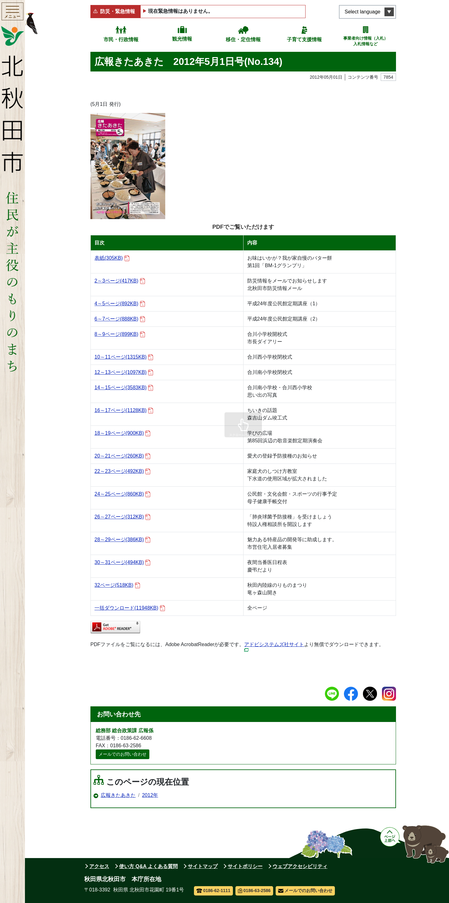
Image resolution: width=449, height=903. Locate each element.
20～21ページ (122, 456)
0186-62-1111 (213, 890)
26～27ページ (122, 517)
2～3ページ (119, 281)
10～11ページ (123, 357)
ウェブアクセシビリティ (300, 866)
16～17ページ (123, 411)
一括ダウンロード (129, 608)
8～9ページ (119, 334)
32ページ (117, 585)
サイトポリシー (245, 866)
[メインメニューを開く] (12, 12)
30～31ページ (122, 563)
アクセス (99, 866)
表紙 (111, 258)
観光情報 (182, 39)
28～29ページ (122, 540)
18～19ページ (122, 433)
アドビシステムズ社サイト (274, 647)
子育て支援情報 (304, 39)
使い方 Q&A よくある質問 (148, 866)
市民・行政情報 (121, 39)
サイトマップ (203, 866)
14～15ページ (123, 388)
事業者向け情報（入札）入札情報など (365, 41)
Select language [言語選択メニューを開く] (362, 11)
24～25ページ (122, 494)
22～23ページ (122, 471)
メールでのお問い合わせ (123, 754)
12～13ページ (123, 372)
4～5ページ (119, 304)
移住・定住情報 (243, 39)
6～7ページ (119, 319)
